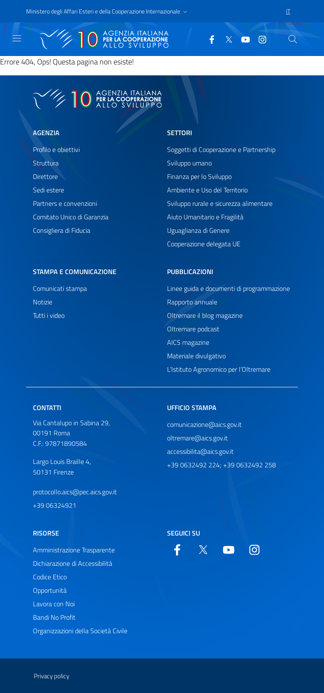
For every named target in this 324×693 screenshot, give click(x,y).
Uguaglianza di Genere (198, 230)
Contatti (47, 407)
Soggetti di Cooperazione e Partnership (221, 149)
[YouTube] (242, 39)
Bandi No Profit (54, 617)
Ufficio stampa (191, 407)
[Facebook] (208, 39)
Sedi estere (48, 190)
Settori (179, 133)
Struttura (46, 163)
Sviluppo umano (189, 163)
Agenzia (46, 133)
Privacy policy (51, 676)
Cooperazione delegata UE (203, 244)
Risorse (46, 533)
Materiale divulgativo (196, 356)
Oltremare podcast (193, 329)
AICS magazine (188, 342)
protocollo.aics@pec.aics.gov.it (75, 492)
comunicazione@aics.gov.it (204, 424)
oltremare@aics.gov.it (197, 438)
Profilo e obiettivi (56, 149)
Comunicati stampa (60, 288)
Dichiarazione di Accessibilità (72, 563)
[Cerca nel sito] (293, 39)
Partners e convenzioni (65, 203)
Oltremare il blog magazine (205, 315)
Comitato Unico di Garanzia (70, 217)
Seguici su (183, 533)
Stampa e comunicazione (74, 272)
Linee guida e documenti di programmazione (228, 288)
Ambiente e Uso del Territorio (207, 190)
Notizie (42, 302)
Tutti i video (49, 315)
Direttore (45, 176)
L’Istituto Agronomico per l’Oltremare (218, 369)
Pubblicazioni (190, 272)
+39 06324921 (54, 505)
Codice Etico (50, 577)
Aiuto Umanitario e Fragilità (205, 217)
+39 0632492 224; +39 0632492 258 (221, 465)
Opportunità (50, 590)
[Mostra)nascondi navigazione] (17, 38)
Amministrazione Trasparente (74, 550)
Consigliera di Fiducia (61, 230)
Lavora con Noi (54, 604)
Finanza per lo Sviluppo (199, 176)
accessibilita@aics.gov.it (200, 451)
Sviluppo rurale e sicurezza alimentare (220, 203)
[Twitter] (225, 39)
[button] (107, 11)
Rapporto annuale (192, 302)
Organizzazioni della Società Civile (80, 631)
